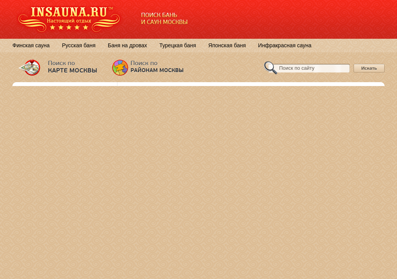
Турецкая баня (177, 45)
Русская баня (79, 45)
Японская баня (227, 45)
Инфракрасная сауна (285, 45)
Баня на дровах (127, 45)
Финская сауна (31, 45)
